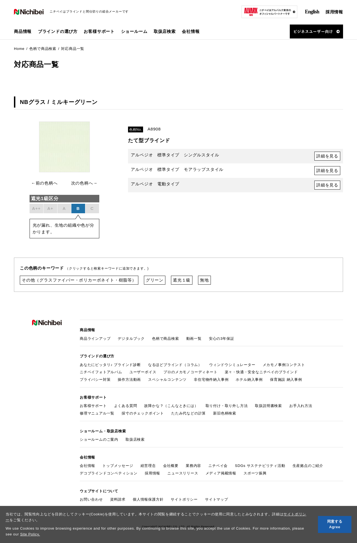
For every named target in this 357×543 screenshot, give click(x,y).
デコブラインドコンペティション (109, 473)
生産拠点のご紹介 (308, 466)
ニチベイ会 (218, 466)
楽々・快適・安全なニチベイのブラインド (261, 372)
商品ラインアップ (95, 338)
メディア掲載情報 (221, 473)
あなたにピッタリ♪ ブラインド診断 (110, 365)
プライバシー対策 (95, 379)
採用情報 (334, 11)
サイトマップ (216, 499)
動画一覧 (194, 338)
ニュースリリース (182, 473)
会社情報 (87, 466)
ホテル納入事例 (249, 379)
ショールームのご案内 (99, 439)
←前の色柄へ (44, 183)
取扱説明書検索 (268, 406)
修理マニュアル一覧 (97, 413)
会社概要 (170, 466)
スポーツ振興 (255, 473)
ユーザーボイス (142, 372)
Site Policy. (30, 534)
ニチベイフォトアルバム (101, 372)
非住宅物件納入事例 (211, 379)
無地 (204, 280)
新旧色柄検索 (224, 413)
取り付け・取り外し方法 (227, 406)
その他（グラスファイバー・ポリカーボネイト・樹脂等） (79, 280)
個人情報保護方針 (148, 499)
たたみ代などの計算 (188, 413)
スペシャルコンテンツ (167, 379)
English (312, 11)
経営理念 (148, 466)
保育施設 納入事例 (286, 379)
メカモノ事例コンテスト (284, 365)
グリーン (154, 280)
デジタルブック (131, 338)
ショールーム (134, 31)
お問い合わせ (91, 499)
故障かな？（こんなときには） (171, 406)
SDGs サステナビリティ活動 (260, 466)
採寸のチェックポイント (143, 413)
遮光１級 (181, 280)
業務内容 (193, 466)
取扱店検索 (165, 31)
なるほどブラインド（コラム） (175, 365)
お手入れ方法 (300, 406)
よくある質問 (125, 406)
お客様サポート (93, 406)
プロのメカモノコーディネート (190, 372)
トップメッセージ (117, 466)
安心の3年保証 (221, 338)
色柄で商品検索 (165, 338)
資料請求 (118, 499)
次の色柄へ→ (84, 183)
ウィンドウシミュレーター (232, 365)
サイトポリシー (184, 499)
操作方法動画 (129, 379)
